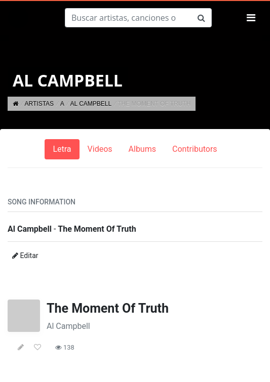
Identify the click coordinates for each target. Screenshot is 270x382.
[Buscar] (128, 17)
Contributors (194, 149)
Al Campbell (68, 326)
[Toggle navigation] (251, 17)
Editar (25, 255)
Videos (100, 149)
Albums (142, 149)
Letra (62, 149)
